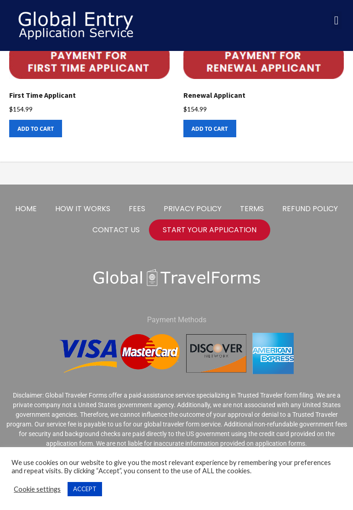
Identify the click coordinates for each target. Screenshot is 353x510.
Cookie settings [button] (37, 489)
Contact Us (116, 229)
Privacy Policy (193, 208)
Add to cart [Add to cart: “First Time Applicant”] (35, 129)
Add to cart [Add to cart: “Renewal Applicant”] (210, 129)
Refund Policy (310, 208)
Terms (252, 208)
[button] (336, 20)
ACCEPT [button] (85, 489)
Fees (137, 208)
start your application (209, 229)
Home (26, 208)
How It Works (82, 208)
